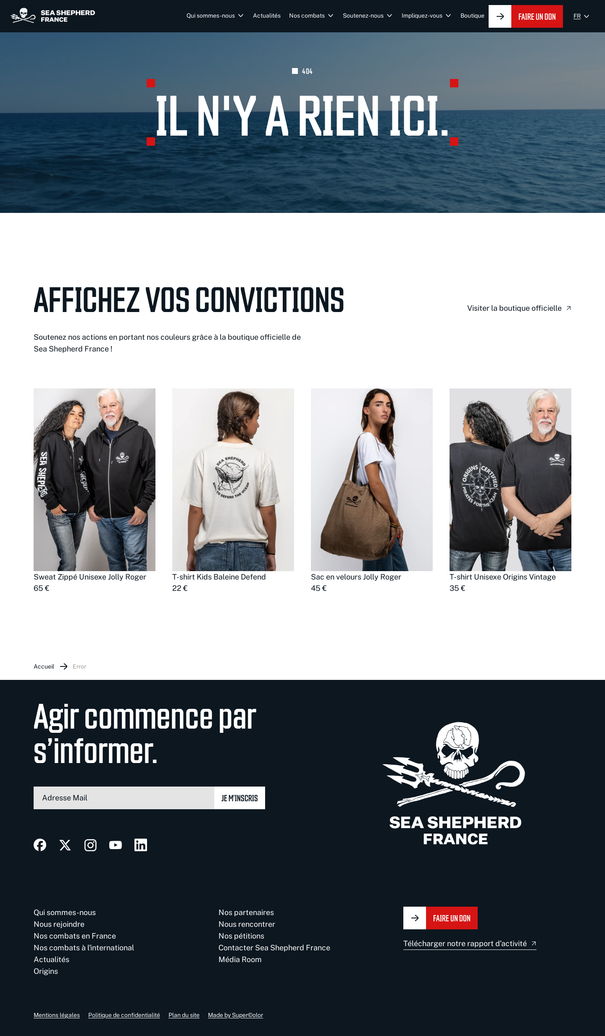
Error (79, 666)
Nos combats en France (75, 935)
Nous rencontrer (246, 924)
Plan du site (184, 1015)
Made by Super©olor (235, 1015)
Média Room (240, 959)
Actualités (267, 15)
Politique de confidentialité (124, 1015)
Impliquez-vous (422, 15)
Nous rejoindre (59, 924)
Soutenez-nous (363, 15)
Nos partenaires (246, 912)
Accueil (44, 666)
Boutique (472, 15)
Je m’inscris (239, 798)
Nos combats (307, 15)
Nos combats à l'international (84, 947)
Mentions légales (57, 1015)
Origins (46, 971)
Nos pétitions (241, 935)
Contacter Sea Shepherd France (274, 947)
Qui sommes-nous (211, 15)
